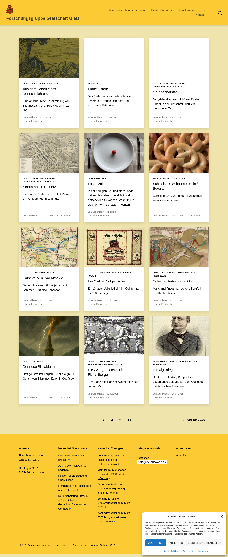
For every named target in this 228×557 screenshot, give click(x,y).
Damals (157, 88)
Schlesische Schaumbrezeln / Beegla (177, 190)
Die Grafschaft (160, 12)
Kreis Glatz (52, 186)
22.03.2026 (47, 220)
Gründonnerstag (166, 96)
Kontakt (200, 16)
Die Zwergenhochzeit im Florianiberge (107, 376)
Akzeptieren (156, 543)
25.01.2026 (177, 398)
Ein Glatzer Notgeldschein (109, 285)
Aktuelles (94, 88)
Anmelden (182, 458)
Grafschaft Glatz (49, 88)
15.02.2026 (177, 304)
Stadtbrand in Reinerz (40, 191)
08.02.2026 (47, 402)
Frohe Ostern (99, 93)
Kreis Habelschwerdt (100, 369)
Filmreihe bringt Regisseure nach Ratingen (69, 493)
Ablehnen (176, 543)
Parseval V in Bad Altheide (44, 282)
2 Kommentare (64, 220)
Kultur (179, 91)
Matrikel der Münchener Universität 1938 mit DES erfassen (113, 477)
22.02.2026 (112, 304)
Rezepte (167, 182)
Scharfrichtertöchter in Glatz (175, 285)
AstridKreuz (32, 121)
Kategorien (143, 461)
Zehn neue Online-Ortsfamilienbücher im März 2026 (111, 506)
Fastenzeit (96, 188)
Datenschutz (188, 551)
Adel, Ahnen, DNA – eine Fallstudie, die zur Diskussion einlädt (113, 463)
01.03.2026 (47, 304)
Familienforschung (190, 12)
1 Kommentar (193, 220)
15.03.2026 (112, 216)
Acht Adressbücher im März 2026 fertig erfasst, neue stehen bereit (113, 520)
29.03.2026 (177, 121)
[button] (221, 516)
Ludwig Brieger (165, 374)
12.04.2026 (47, 121)
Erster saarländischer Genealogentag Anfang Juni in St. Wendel (112, 491)
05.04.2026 (112, 121)
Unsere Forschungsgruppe (125, 12)
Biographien (30, 88)
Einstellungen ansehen (205, 543)
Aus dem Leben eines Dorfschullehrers (40, 95)
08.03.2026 (177, 220)
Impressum (203, 551)
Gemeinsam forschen (40, 548)
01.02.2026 (112, 398)
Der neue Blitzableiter (40, 371)
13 (128, 423)
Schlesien (179, 182)
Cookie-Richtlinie (171, 551)
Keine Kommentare (34, 125)
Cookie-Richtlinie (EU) (105, 548)
